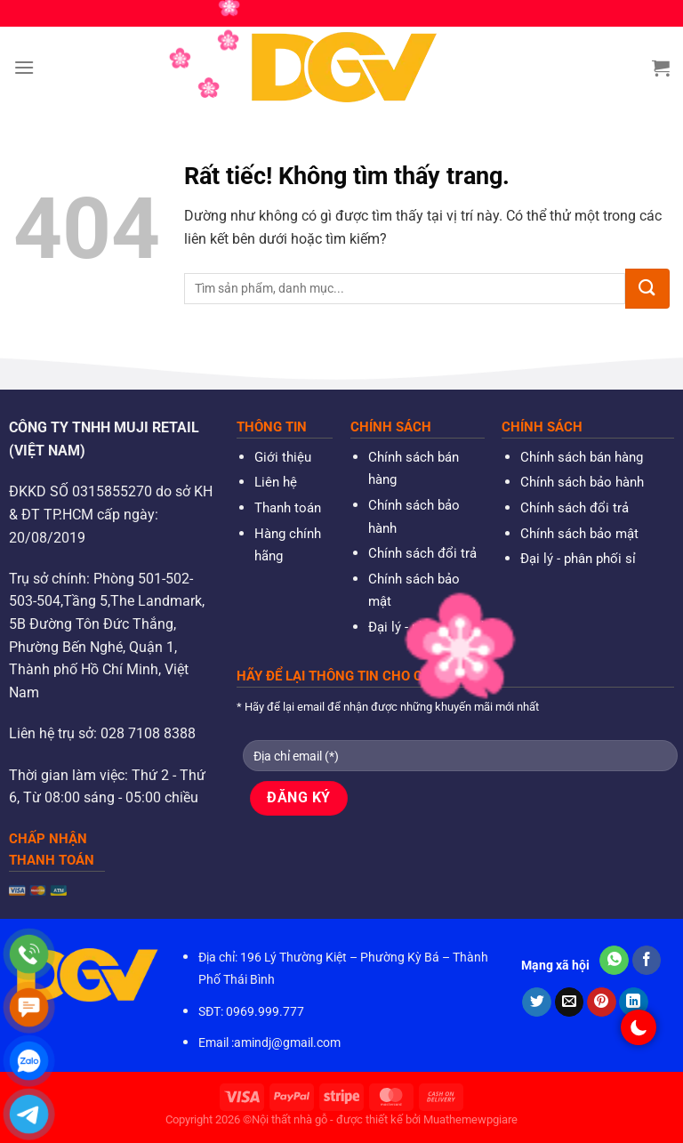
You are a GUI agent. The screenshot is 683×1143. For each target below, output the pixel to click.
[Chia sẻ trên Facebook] (647, 961)
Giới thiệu (282, 457)
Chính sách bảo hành (582, 482)
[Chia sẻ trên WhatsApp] (614, 961)
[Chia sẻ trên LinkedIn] (633, 1002)
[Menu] (24, 67)
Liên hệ (275, 482)
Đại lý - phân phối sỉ (426, 627)
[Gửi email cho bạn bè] (569, 1002)
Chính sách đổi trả (422, 553)
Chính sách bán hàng (581, 457)
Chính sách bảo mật (579, 534)
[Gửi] (647, 289)
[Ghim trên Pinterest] (601, 1002)
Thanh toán (287, 508)
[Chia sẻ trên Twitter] (536, 1002)
